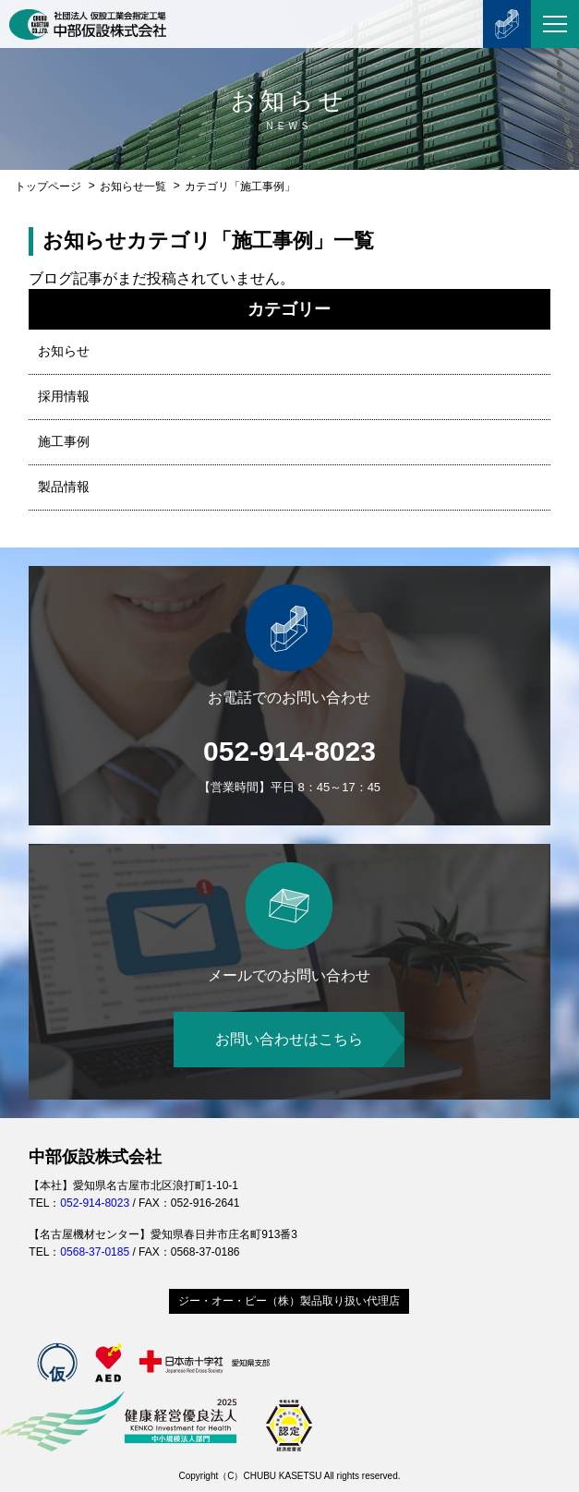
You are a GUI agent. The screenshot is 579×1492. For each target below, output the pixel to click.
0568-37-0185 (94, 1251)
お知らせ (64, 350)
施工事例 (64, 441)
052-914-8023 (289, 751)
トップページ (48, 186)
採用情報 (64, 396)
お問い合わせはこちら (289, 1039)
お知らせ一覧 (133, 186)
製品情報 (64, 486)
